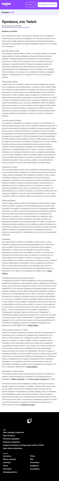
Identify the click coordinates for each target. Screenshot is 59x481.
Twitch (6, 453)
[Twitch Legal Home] (6, 5)
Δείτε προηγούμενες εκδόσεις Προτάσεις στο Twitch (16, 27)
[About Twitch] (29, 421)
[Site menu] (12, 12)
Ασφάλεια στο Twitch (28, 405)
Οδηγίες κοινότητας (18, 379)
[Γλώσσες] (31, 4)
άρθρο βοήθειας (33, 325)
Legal (4, 430)
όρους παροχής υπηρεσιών (38, 379)
